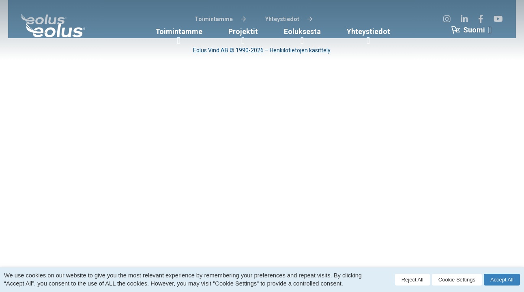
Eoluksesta (302, 31)
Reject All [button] (412, 280)
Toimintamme (178, 31)
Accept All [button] (501, 280)
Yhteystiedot (368, 31)
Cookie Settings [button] (456, 280)
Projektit (243, 31)
